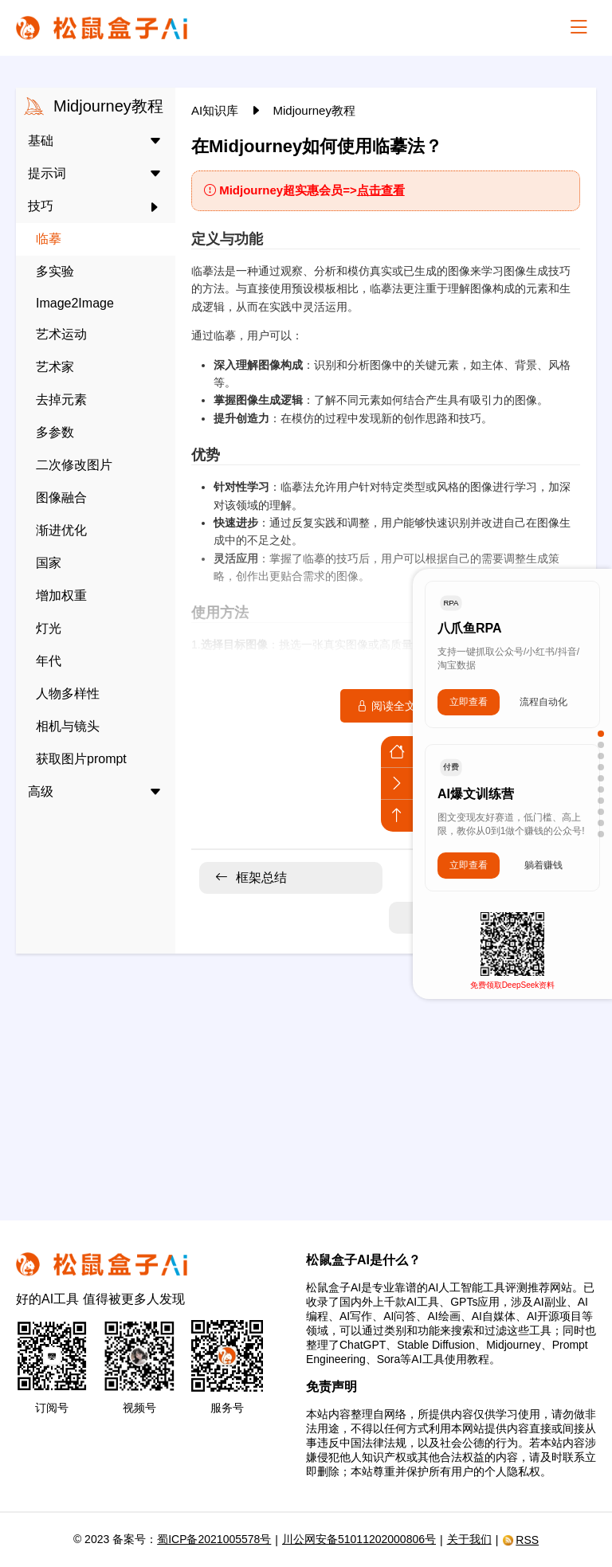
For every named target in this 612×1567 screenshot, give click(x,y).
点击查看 (381, 190)
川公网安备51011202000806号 (359, 1539)
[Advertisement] (306, 1077)
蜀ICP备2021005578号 (214, 1539)
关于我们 (469, 1539)
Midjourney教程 (314, 110)
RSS (520, 1540)
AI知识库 (216, 110)
